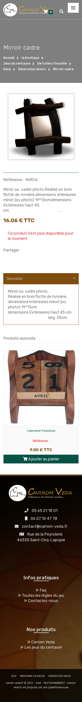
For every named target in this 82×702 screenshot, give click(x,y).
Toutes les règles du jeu (41, 595)
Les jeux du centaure (41, 647)
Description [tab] (41, 279)
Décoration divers (32, 69)
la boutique (30, 58)
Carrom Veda (41, 642)
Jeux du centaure (16, 63)
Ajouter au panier (41, 459)
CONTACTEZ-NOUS (59, 676)
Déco (7, 69)
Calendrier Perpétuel (41, 430)
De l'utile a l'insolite (52, 63)
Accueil (8, 58)
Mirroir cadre (63, 69)
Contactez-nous (41, 600)
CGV (14, 676)
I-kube (65, 687)
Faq (41, 590)
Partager (11, 250)
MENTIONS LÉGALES (32, 676)
